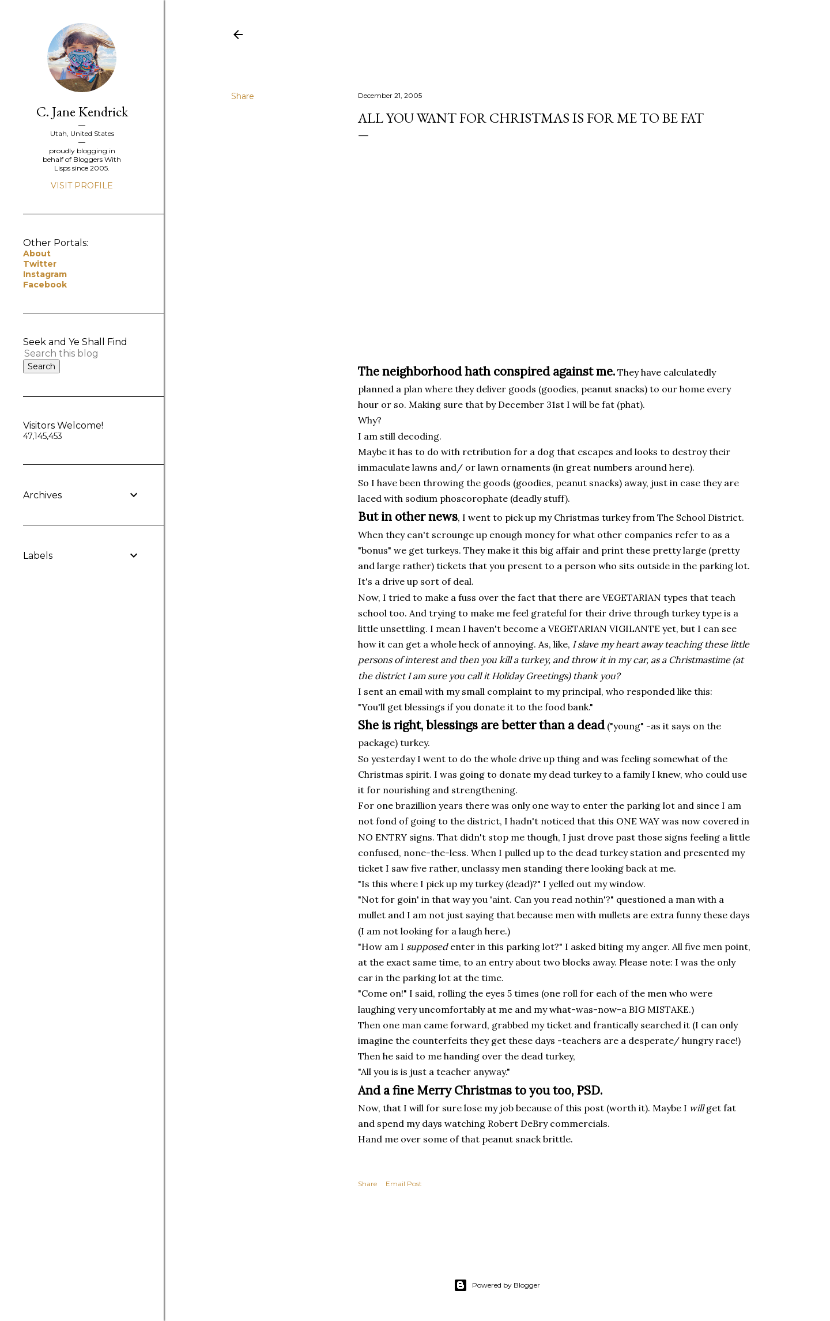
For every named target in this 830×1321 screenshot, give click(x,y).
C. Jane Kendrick (82, 111)
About (37, 253)
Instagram (45, 274)
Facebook (45, 284)
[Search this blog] (68, 353)
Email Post (404, 1183)
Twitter (39, 264)
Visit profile (82, 185)
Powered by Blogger (497, 1285)
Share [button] (242, 96)
